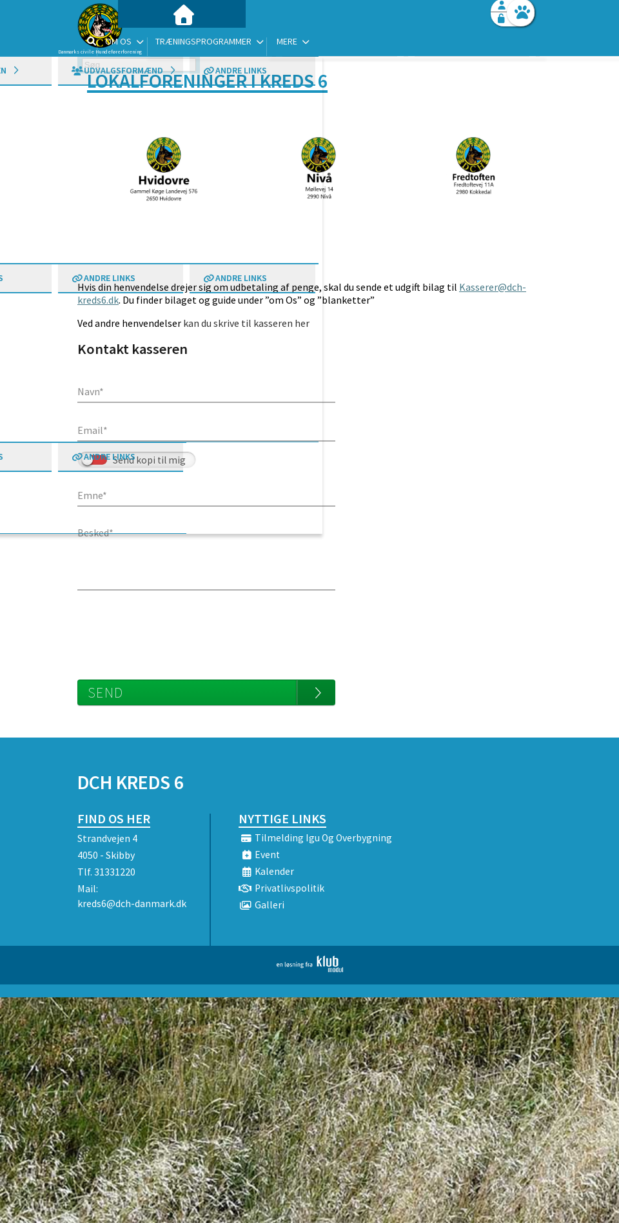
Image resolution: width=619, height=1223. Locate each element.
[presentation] (175, 628)
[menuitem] (158, 43)
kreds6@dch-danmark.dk (131, 903)
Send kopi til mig (149, 460)
